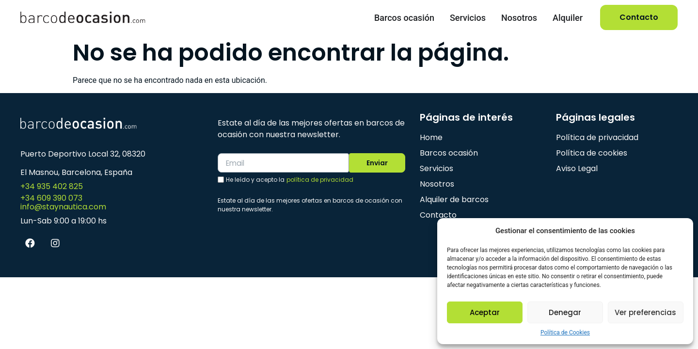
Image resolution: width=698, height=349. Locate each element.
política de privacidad (319, 180)
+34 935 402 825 (51, 186)
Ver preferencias (645, 312)
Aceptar (485, 312)
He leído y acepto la (289, 180)
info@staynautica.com (63, 206)
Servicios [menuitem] (468, 18)
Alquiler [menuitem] (568, 18)
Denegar (565, 312)
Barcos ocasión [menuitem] (404, 18)
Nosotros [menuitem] (519, 18)
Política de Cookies (565, 332)
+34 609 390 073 (51, 198)
